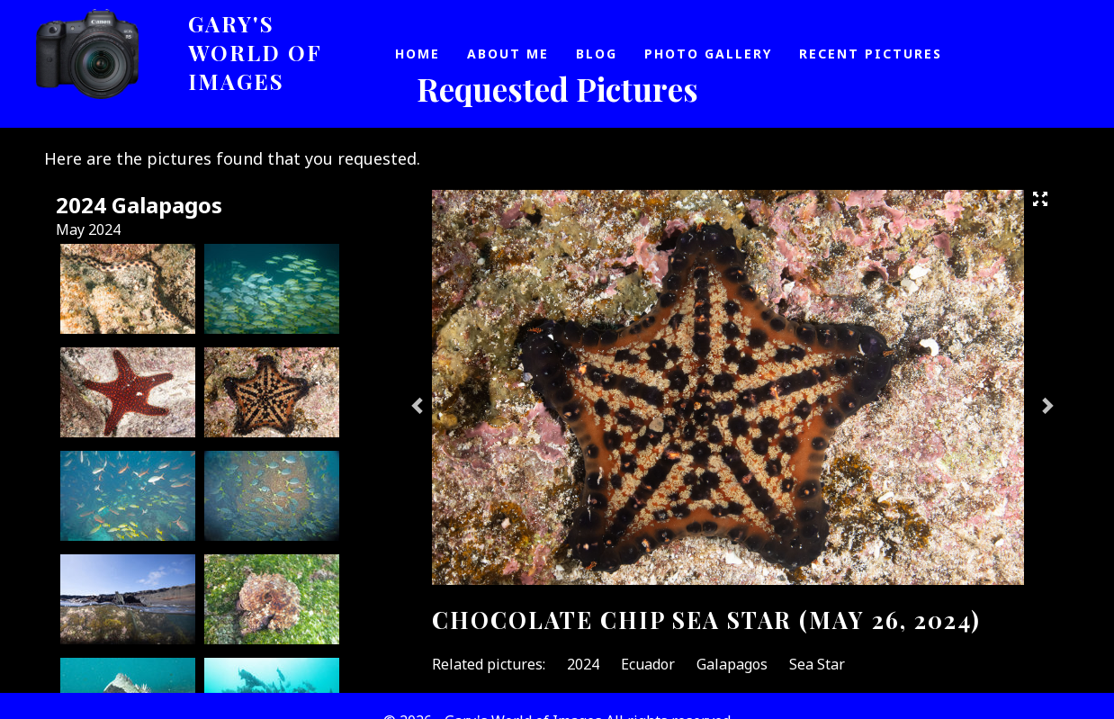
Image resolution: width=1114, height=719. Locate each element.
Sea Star (817, 664)
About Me (508, 53)
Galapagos (732, 664)
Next (1047, 405)
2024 (583, 664)
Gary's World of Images (255, 52)
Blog (596, 53)
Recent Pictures (870, 53)
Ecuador (648, 664)
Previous (418, 405)
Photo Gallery (708, 53)
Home (417, 53)
